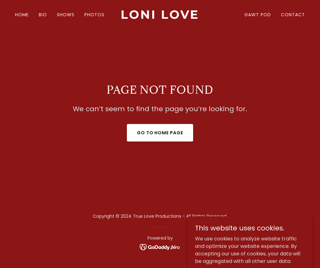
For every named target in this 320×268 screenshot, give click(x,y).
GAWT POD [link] (257, 15)
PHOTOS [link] (94, 15)
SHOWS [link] (65, 15)
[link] (160, 17)
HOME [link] (22, 15)
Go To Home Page (160, 133)
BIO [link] (43, 15)
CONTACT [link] (293, 15)
